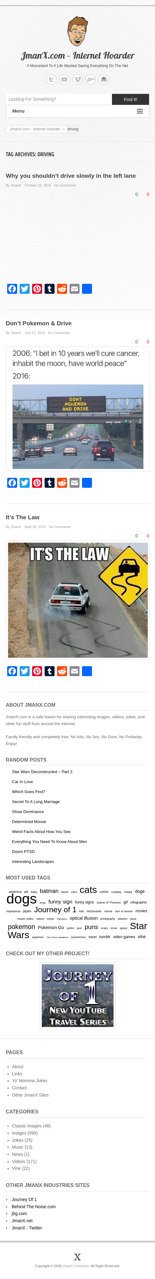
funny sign (60, 902)
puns (91, 926)
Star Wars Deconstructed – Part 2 (42, 771)
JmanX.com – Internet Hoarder (77, 55)
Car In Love (22, 781)
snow (113, 928)
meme (108, 911)
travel (93, 937)
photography (107, 918)
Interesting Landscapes (33, 861)
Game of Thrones (109, 902)
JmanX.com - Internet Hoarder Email (104, 79)
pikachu (123, 918)
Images (19, 1133)
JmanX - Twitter (27, 1227)
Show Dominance (28, 811)
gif (126, 902)
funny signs (84, 902)
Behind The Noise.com (34, 1206)
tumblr (104, 936)
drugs (43, 902)
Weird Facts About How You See (41, 831)
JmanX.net (22, 1220)
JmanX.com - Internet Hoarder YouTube (64, 79)
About (18, 1066)
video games (124, 937)
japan (27, 911)
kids (81, 911)
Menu (77, 111)
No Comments (65, 185)
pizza (133, 918)
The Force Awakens (57, 937)
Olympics (62, 919)
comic (104, 892)
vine (142, 936)
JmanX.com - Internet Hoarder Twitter (51, 79)
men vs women (124, 911)
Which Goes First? (29, 791)
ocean (50, 918)
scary (104, 928)
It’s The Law (23, 517)
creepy (128, 892)
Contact (19, 1087)
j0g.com (19, 1213)
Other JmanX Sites (30, 1094)
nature (40, 918)
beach (64, 892)
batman (49, 891)
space (123, 928)
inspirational (13, 911)
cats (88, 889)
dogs (21, 899)
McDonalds (94, 911)
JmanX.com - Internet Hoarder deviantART (90, 79)
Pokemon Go (51, 927)
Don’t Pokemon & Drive (39, 323)
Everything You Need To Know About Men (49, 841)
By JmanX (14, 185)
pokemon (21, 927)
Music (18, 1147)
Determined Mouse (29, 821)
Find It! (130, 99)
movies (141, 911)
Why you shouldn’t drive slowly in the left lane (71, 175)
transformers (78, 937)
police (70, 928)
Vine (16, 1168)
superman (38, 937)
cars (74, 892)
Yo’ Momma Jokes (29, 1080)
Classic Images (27, 1125)
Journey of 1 (55, 909)
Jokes (18, 1140)
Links (17, 1073)
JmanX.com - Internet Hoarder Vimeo (77, 79)
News (17, 1154)
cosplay (116, 892)
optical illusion (84, 918)
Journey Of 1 (24, 1199)
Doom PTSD (23, 851)
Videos (19, 1161)
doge (140, 891)
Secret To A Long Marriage (36, 801)
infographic (138, 902)
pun (79, 928)
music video (25, 918)
